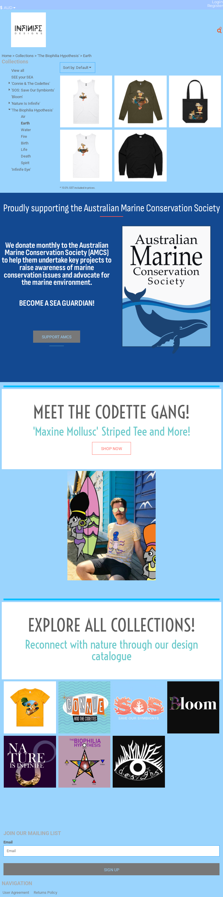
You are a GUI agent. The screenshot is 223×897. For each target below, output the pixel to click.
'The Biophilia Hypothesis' (58, 56)
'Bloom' (17, 97)
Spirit (25, 163)
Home (7, 56)
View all (17, 70)
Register (215, 5)
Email (7, 842)
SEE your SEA (22, 77)
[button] (9, 8)
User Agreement (16, 892)
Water (26, 130)
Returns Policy (45, 892)
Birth (24, 143)
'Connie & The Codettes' (30, 83)
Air (23, 116)
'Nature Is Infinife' (25, 103)
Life (24, 149)
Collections (24, 56)
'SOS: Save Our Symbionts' (33, 90)
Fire (24, 136)
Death (26, 156)
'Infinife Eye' (21, 169)
